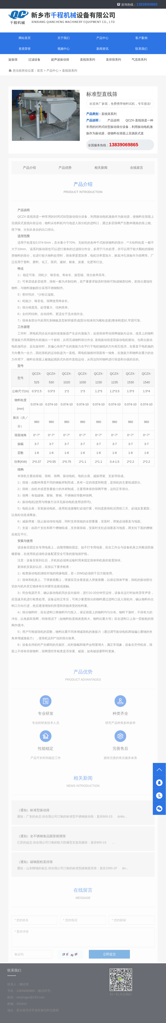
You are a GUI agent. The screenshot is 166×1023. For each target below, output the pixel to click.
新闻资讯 (102, 49)
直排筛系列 (113, 59)
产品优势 (65, 169)
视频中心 (63, 49)
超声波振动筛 (60, 59)
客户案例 (141, 38)
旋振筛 (13, 59)
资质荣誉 (25, 49)
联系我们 (141, 49)
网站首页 (25, 38)
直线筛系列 (87, 59)
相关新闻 (100, 169)
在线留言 (136, 169)
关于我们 (63, 38)
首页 (40, 70)
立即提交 (109, 957)
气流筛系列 (139, 59)
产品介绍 (29, 169)
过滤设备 (34, 59)
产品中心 (102, 38)
